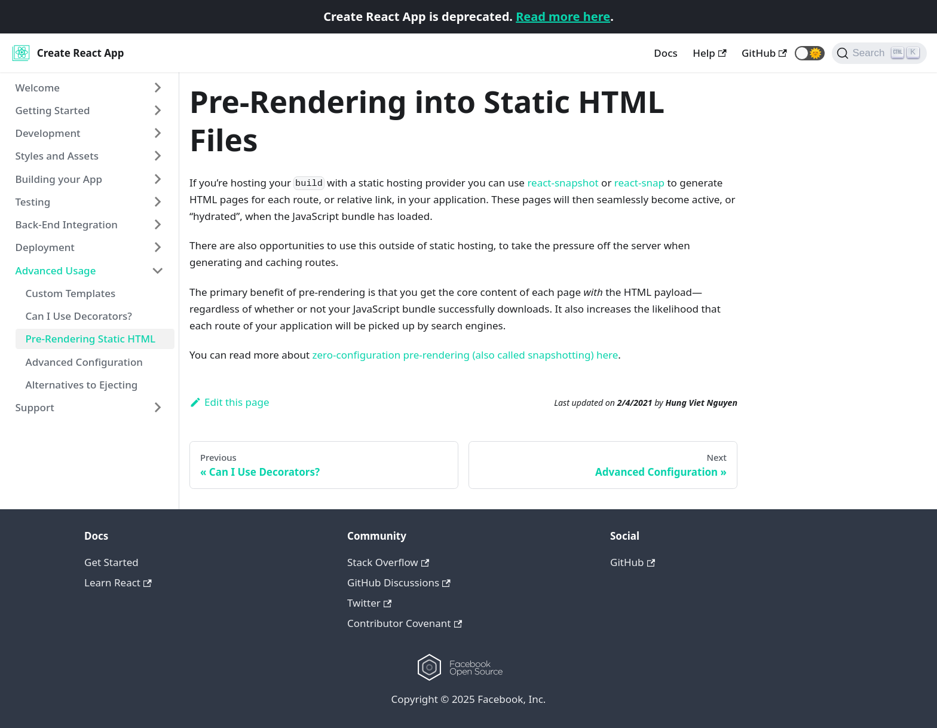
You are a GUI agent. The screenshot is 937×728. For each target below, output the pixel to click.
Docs (665, 53)
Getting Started (53, 110)
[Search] (879, 53)
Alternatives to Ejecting (82, 384)
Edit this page (229, 402)
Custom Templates (71, 293)
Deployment (45, 247)
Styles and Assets (57, 156)
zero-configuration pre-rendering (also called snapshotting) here (465, 355)
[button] (810, 53)
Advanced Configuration (84, 362)
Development (48, 133)
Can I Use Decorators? (79, 316)
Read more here (563, 16)
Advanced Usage (56, 270)
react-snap (639, 182)
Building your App (59, 179)
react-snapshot (562, 182)
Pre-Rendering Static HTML (91, 338)
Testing (33, 202)
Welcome (38, 87)
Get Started (111, 562)
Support (35, 407)
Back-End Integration (67, 224)
